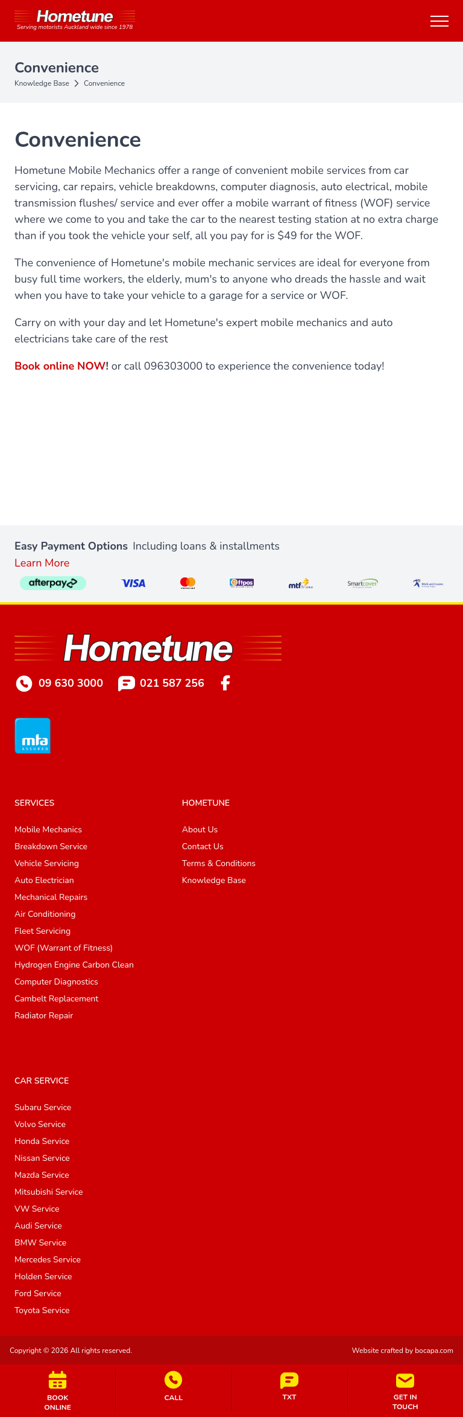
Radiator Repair (43, 1015)
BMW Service (40, 1242)
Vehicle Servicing (46, 863)
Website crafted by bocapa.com (402, 1350)
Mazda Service (41, 1175)
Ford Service (37, 1293)
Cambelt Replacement (56, 998)
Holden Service (43, 1276)
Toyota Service (42, 1310)
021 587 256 (161, 683)
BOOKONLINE (57, 1390)
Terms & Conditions (219, 863)
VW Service (36, 1209)
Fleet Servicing (42, 931)
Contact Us (203, 846)
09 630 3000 (58, 683)
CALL (173, 1386)
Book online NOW (60, 366)
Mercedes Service (47, 1259)
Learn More (41, 563)
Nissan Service (42, 1158)
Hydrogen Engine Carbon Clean (74, 965)
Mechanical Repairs (50, 897)
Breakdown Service (50, 846)
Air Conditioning (45, 914)
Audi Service (38, 1226)
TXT (289, 1387)
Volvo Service (40, 1124)
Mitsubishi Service (48, 1192)
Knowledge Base (41, 83)
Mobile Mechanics (48, 829)
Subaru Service (42, 1107)
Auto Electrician (44, 880)
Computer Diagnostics (56, 982)
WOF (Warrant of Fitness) (63, 948)
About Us (200, 829)
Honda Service (41, 1141)
